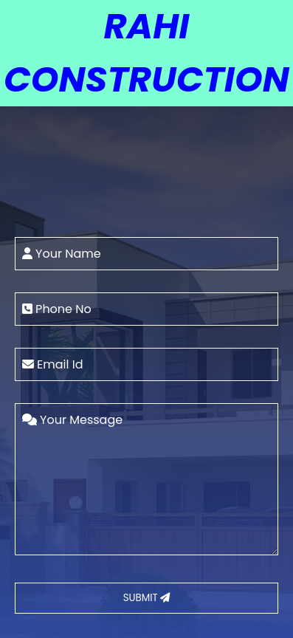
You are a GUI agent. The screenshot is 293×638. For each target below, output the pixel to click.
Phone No (57, 309)
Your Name (61, 253)
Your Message (72, 419)
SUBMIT (146, 598)
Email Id (52, 364)
